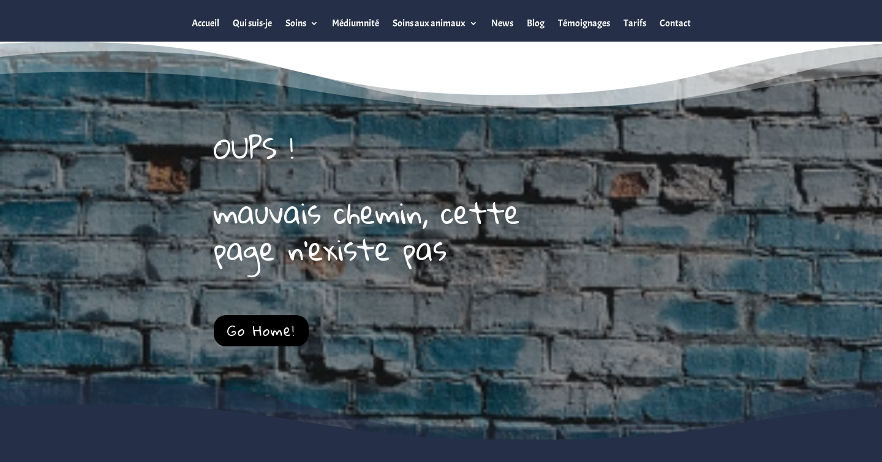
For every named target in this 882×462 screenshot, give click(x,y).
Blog (536, 23)
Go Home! (261, 330)
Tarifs (635, 23)
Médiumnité (355, 23)
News (502, 23)
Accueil (205, 23)
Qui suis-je (252, 23)
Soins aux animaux (429, 23)
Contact (675, 23)
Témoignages (584, 23)
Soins (295, 23)
